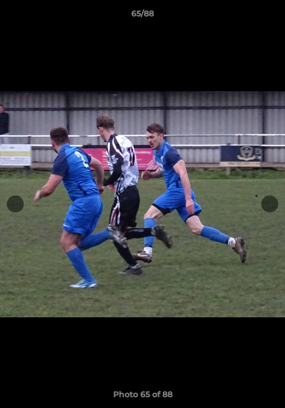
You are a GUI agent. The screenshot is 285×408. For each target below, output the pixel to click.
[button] (271, 16)
